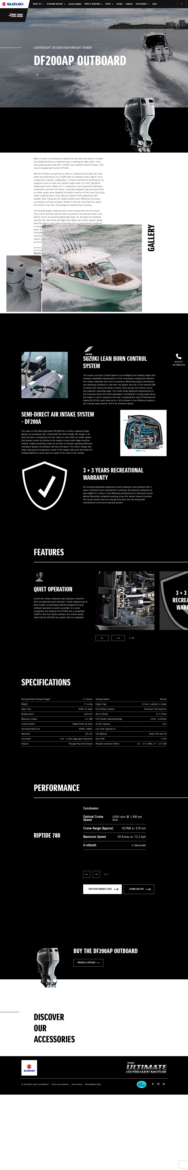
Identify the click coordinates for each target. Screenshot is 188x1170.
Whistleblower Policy (93, 1084)
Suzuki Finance (74, 4)
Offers (119, 4)
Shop (154, 4)
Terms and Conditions (60, 1084)
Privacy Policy (77, 1084)
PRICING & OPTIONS (88, 962)
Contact (129, 4)
